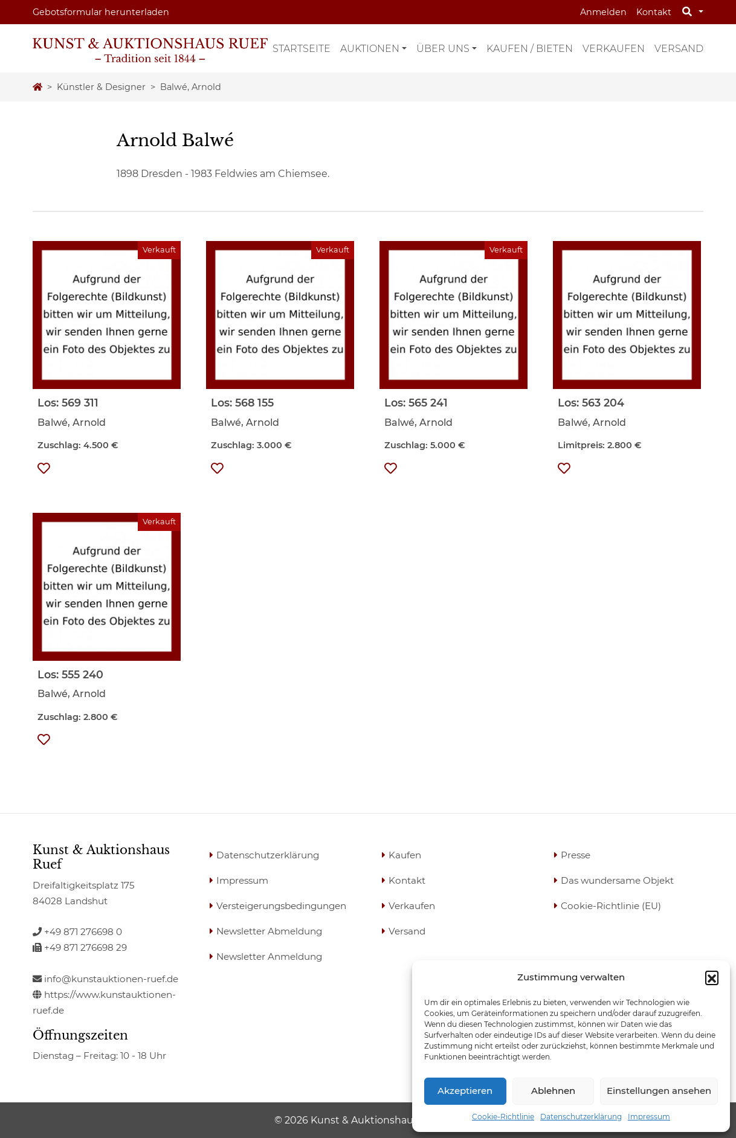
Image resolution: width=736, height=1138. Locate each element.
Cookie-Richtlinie (503, 1116)
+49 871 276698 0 (77, 931)
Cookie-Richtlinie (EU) (611, 905)
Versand (678, 48)
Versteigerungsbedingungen (281, 905)
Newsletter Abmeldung (269, 931)
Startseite (302, 48)
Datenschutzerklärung (581, 1116)
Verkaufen (614, 48)
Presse (575, 855)
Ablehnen (553, 1090)
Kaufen (405, 855)
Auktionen (369, 48)
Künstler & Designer (101, 87)
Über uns (443, 48)
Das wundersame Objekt (617, 880)
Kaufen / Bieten (529, 48)
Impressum (649, 1116)
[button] (712, 977)
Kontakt (653, 12)
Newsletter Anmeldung (269, 956)
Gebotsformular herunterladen (101, 12)
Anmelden (603, 12)
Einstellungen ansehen (659, 1090)
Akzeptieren (464, 1090)
